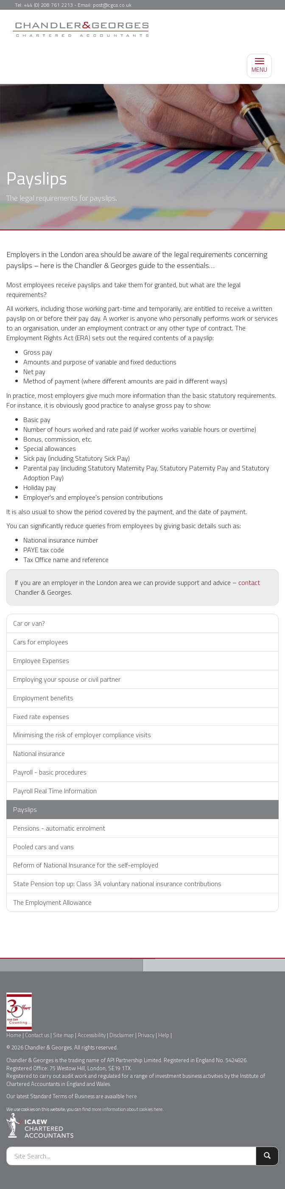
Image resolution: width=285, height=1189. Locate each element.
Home (13, 1035)
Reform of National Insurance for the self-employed (85, 865)
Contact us (37, 1035)
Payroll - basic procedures (50, 772)
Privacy (146, 1035)
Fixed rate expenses (41, 716)
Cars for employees (40, 642)
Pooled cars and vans (43, 847)
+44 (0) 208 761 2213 (48, 5)
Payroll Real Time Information (55, 791)
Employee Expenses (41, 660)
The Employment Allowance (52, 902)
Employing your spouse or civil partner (66, 679)
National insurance (39, 753)
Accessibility (92, 1035)
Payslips (25, 809)
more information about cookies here (127, 1109)
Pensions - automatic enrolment (59, 828)
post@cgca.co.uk (112, 5)
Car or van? (29, 623)
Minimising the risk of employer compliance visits (82, 735)
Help (163, 1035)
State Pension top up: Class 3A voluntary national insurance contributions (117, 883)
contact (249, 582)
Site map (63, 1035)
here (131, 1096)
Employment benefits (43, 698)
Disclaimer (121, 1035)
